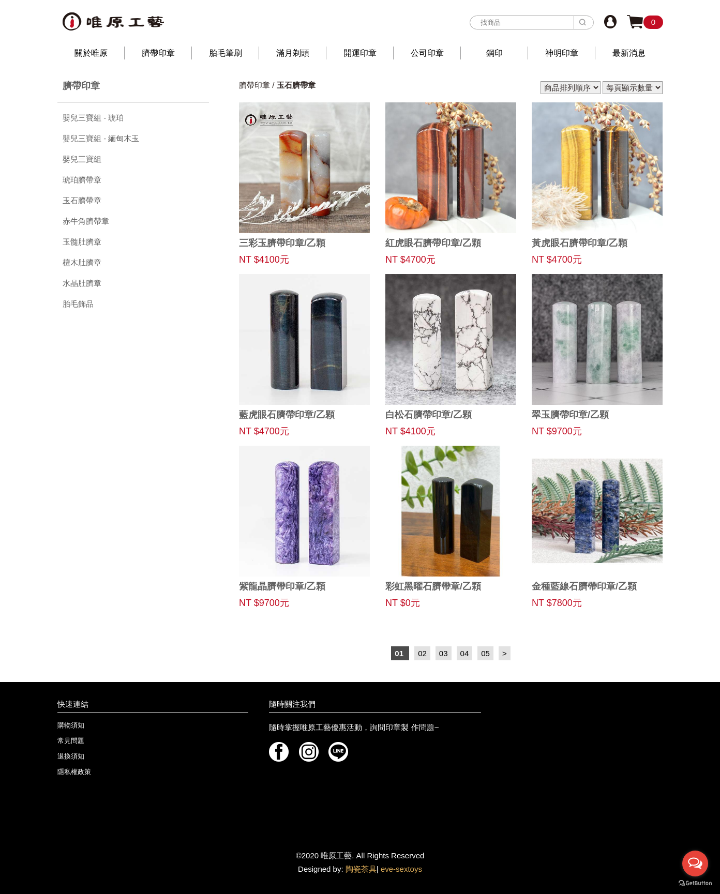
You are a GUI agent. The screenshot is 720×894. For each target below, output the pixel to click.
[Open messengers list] (695, 863)
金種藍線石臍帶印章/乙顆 (584, 586)
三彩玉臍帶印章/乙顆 (282, 243)
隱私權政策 (74, 772)
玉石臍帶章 (82, 200)
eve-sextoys (401, 869)
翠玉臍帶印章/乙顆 (570, 415)
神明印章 (561, 53)
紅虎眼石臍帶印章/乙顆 (433, 243)
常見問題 (70, 741)
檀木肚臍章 (82, 262)
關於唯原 (91, 53)
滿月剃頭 (292, 53)
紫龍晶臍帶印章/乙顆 (282, 586)
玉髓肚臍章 (82, 241)
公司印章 (427, 53)
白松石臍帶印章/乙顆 (428, 415)
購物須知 (70, 725)
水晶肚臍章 (82, 283)
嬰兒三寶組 (82, 159)
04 (464, 653)
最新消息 (629, 53)
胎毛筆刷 (225, 53)
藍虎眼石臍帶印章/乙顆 (287, 415)
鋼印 (494, 53)
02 (422, 653)
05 (485, 653)
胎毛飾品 (78, 303)
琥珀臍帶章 (82, 179)
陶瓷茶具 (361, 869)
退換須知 (70, 756)
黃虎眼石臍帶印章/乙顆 (579, 243)
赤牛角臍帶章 (86, 221)
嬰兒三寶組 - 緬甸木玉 (101, 138)
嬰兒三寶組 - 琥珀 (93, 117)
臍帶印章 (158, 53)
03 (443, 653)
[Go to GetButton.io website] (695, 883)
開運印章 (360, 53)
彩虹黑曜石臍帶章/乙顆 (433, 586)
